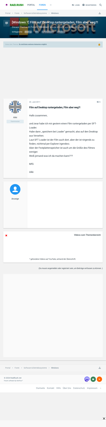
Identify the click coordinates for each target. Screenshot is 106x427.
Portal (31, 5)
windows (61, 32)
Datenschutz (79, 388)
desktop (28, 32)
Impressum (92, 388)
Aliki (71, 27)
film (36, 32)
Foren (42, 5)
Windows (44, 27)
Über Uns (67, 388)
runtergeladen (48, 32)
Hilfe (58, 388)
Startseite (40, 388)
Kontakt (50, 388)
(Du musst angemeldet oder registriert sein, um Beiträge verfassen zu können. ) (71, 268)
